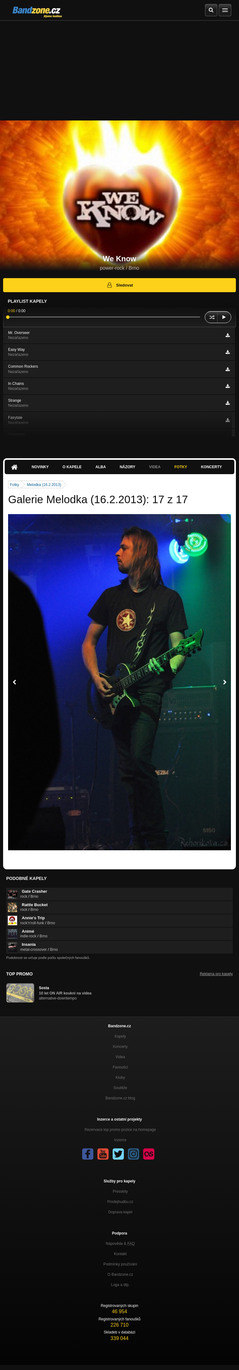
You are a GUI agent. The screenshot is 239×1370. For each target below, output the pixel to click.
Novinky (40, 467)
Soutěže (120, 1088)
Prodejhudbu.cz (120, 1202)
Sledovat (119, 285)
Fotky (180, 467)
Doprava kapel (120, 1212)
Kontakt (120, 1254)
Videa (155, 467)
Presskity (120, 1191)
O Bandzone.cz (120, 1274)
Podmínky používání (120, 1264)
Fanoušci (120, 1067)
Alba (101, 467)
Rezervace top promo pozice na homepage (120, 1129)
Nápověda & (120, 1243)
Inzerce (120, 1140)
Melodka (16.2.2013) (44, 485)
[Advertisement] (119, 67)
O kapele (72, 467)
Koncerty (211, 467)
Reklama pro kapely (216, 974)
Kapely (120, 1036)
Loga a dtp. (120, 1285)
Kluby (120, 1077)
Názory (127, 467)
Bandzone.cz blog (120, 1098)
